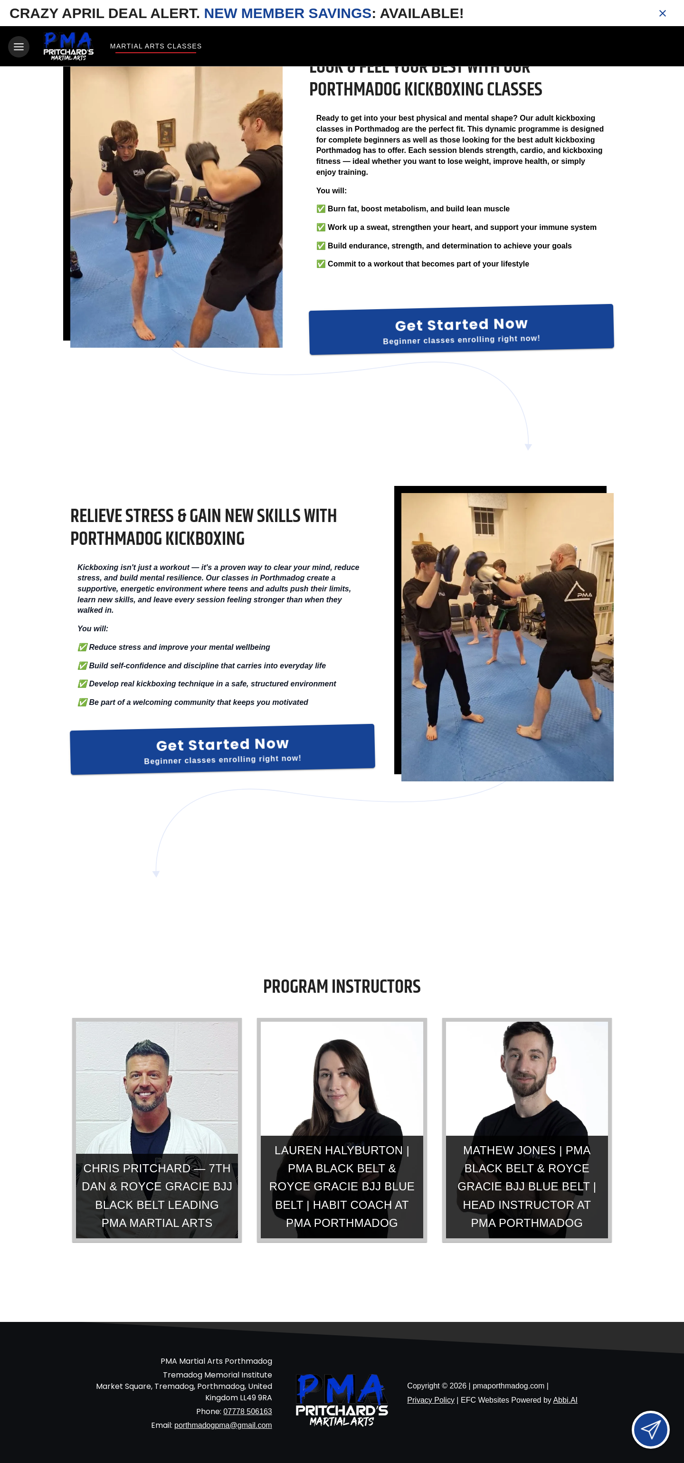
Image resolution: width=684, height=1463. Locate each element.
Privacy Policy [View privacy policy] (431, 1399)
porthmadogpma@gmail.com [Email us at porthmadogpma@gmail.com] (223, 1423)
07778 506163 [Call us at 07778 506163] (247, 1410)
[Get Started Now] (461, 328)
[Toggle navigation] (18, 46)
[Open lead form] (651, 1430)
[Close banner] (662, 13)
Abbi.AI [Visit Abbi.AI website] (565, 1399)
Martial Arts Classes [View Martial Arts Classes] (155, 46)
